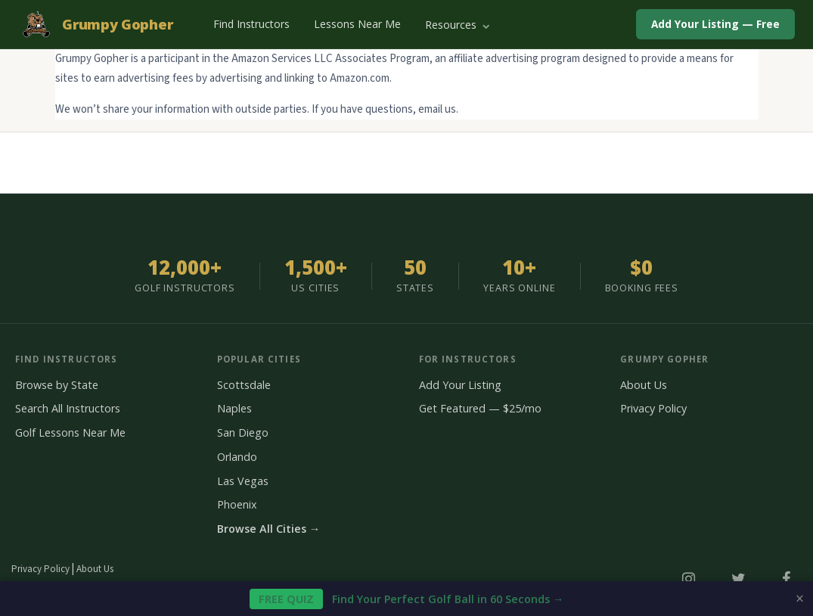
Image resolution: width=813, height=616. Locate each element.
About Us (643, 385)
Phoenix (237, 504)
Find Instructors (251, 24)
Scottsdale (244, 385)
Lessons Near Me (357, 24)
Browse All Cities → (268, 528)
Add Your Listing (460, 385)
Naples (234, 408)
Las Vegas (242, 481)
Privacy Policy (653, 408)
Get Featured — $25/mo (480, 408)
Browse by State (56, 385)
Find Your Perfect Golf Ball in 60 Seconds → (406, 599)
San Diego (242, 432)
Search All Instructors (67, 408)
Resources (457, 24)
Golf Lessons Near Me (70, 432)
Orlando (237, 457)
